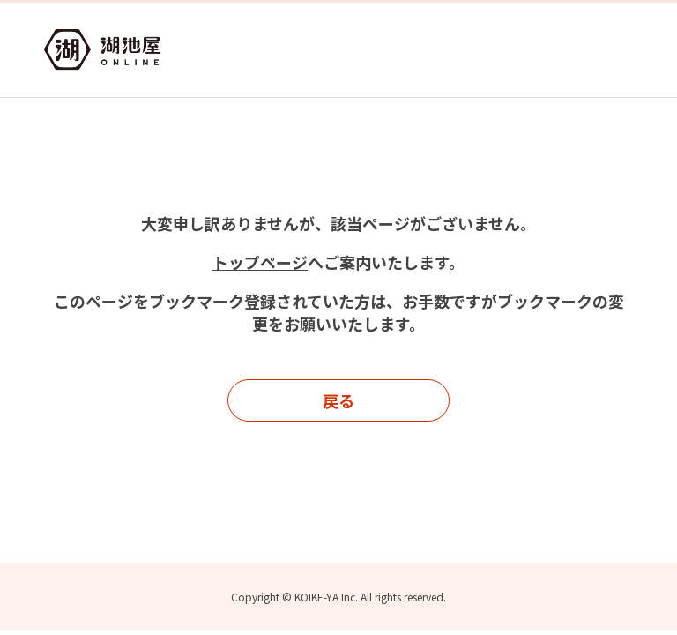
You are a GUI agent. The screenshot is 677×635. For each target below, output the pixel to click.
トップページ (260, 261)
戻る (338, 400)
